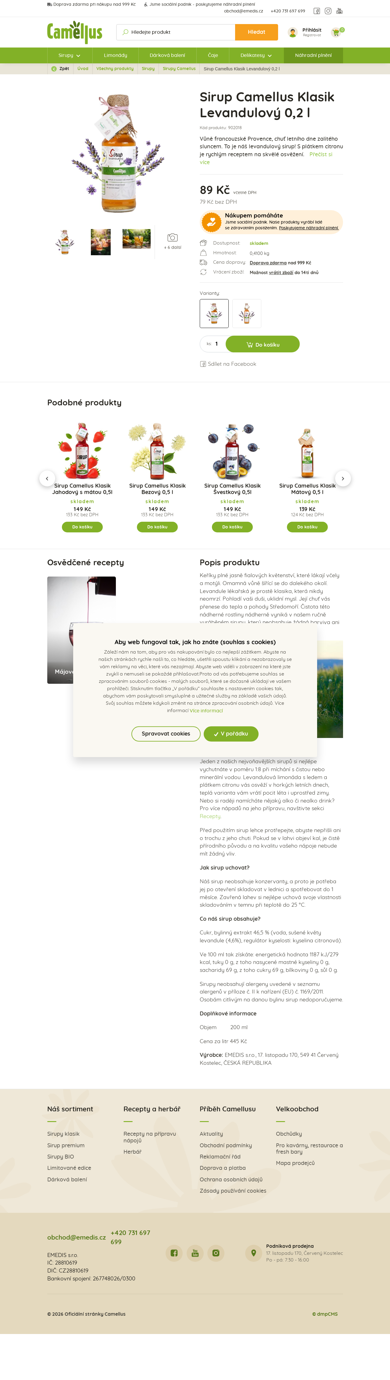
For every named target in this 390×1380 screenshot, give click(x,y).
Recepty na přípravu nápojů (149, 1137)
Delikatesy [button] (253, 55)
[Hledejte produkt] (197, 32)
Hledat (256, 32)
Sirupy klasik (63, 1134)
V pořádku (231, 733)
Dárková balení (167, 55)
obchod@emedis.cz (243, 11)
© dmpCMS (325, 1314)
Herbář (132, 1152)
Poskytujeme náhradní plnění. (309, 228)
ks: (209, 344)
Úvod (82, 69)
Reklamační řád (220, 1157)
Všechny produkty (115, 69)
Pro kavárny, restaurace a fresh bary (309, 1149)
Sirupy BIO (60, 1157)
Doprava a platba (223, 1168)
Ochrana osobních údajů (231, 1180)
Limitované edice (69, 1168)
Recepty (210, 816)
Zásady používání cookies (233, 1191)
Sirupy (148, 69)
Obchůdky (289, 1134)
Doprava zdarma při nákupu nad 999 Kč (91, 4)
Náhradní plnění (313, 55)
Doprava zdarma (268, 263)
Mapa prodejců (295, 1163)
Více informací (206, 710)
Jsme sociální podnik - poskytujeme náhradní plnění (199, 4)
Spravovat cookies (166, 733)
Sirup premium (66, 1146)
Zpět (60, 69)
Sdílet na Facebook (228, 364)
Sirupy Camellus (179, 69)
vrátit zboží (281, 272)
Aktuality (211, 1134)
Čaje (213, 55)
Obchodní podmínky (226, 1146)
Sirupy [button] (66, 55)
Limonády (115, 55)
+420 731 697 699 (288, 11)
